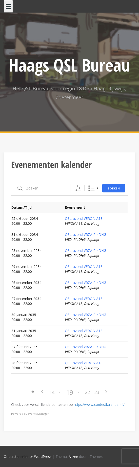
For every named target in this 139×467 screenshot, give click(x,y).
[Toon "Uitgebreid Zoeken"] (78, 188)
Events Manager (38, 413)
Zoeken (113, 188)
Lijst (91, 188)
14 (51, 392)
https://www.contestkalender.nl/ (99, 404)
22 (87, 392)
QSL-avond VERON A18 (83, 218)
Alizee (73, 456)
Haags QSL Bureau (69, 65)
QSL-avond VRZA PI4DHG (85, 234)
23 (96, 392)
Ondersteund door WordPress (28, 456)
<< (33, 392)
